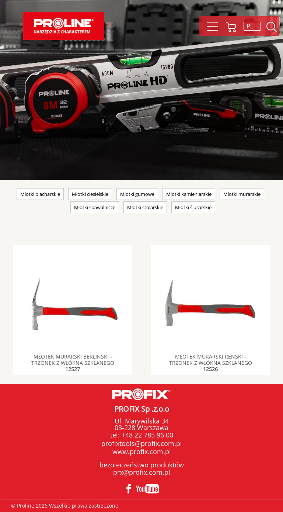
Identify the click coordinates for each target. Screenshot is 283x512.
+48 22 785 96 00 (146, 434)
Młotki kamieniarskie (189, 194)
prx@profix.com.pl (141, 472)
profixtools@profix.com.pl (141, 443)
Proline (64, 26)
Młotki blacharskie (40, 194)
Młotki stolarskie (145, 207)
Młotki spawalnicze (94, 207)
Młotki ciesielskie (90, 194)
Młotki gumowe (137, 194)
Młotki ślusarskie (193, 207)
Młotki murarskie (242, 194)
